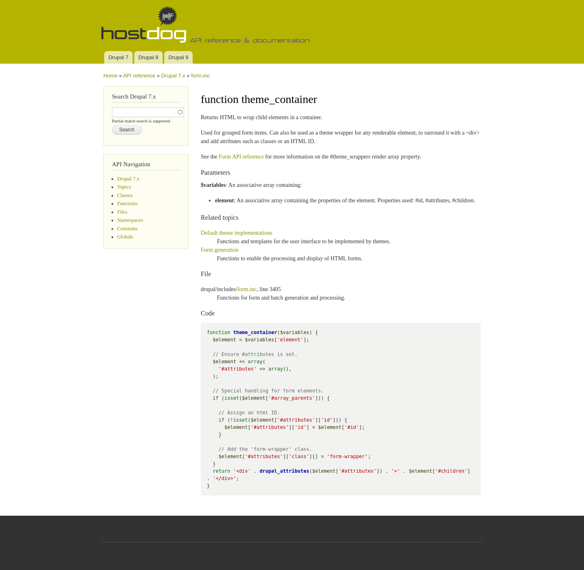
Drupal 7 (118, 57)
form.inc (200, 76)
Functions (127, 203)
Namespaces (130, 220)
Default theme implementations (237, 233)
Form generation (219, 250)
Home (110, 76)
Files (122, 212)
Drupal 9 (178, 57)
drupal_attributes (284, 471)
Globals (125, 237)
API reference (139, 76)
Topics (124, 187)
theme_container (255, 332)
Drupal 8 (148, 57)
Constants (127, 228)
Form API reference (241, 157)
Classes (125, 195)
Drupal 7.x (173, 76)
